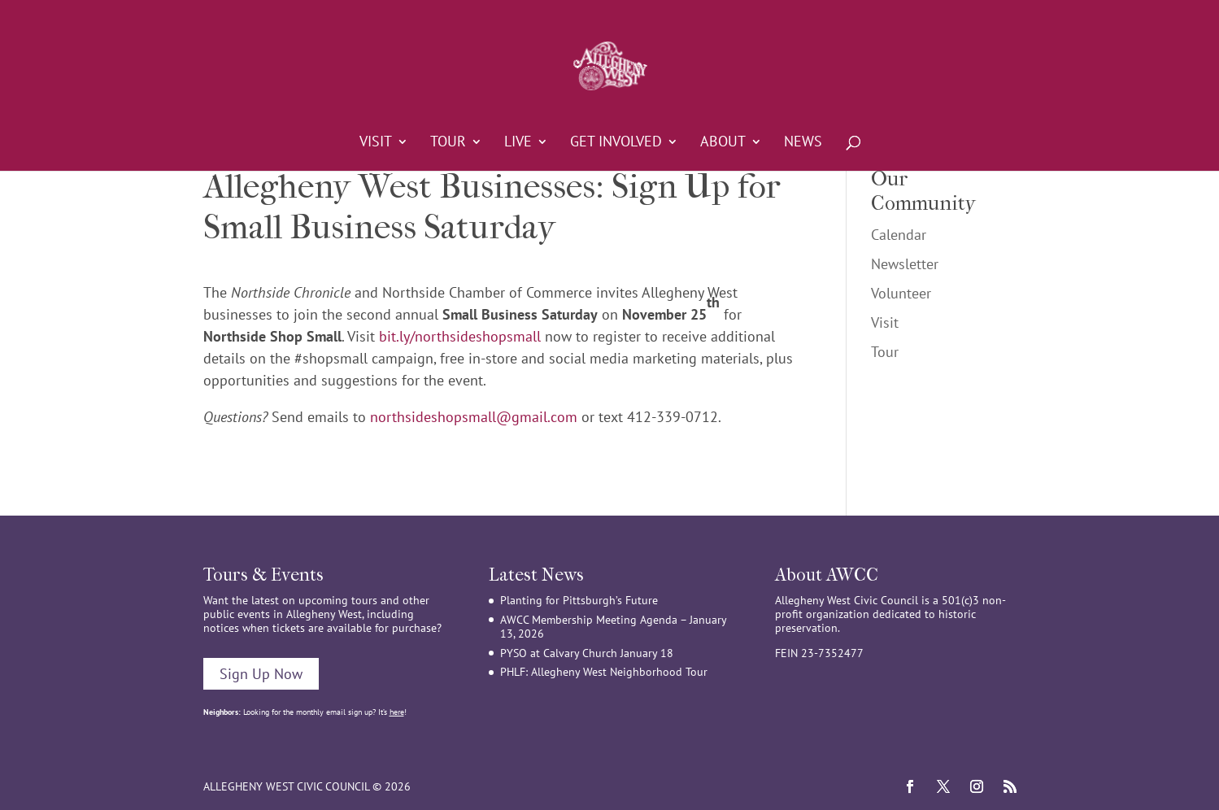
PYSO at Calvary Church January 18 (586, 653)
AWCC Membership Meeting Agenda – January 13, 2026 (613, 626)
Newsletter (904, 264)
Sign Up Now (261, 673)
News (803, 143)
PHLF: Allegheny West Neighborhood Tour (603, 671)
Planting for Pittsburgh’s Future (579, 600)
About (723, 143)
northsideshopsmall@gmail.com (473, 416)
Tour (448, 143)
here (397, 712)
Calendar (898, 234)
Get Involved (616, 143)
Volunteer (901, 293)
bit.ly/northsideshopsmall (460, 336)
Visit (375, 143)
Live (518, 143)
